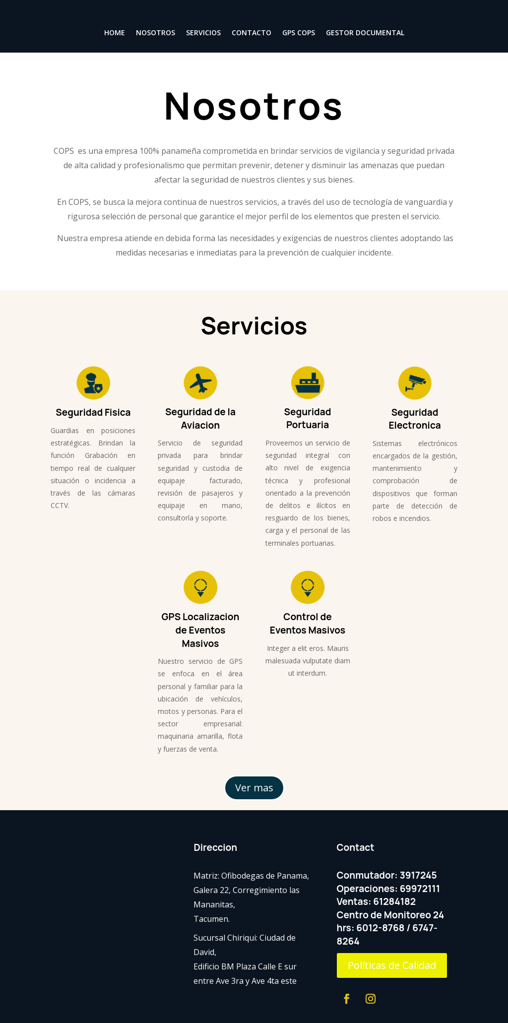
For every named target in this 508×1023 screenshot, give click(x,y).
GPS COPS (298, 33)
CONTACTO (251, 33)
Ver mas (254, 787)
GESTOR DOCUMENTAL (365, 33)
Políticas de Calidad (392, 965)
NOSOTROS (155, 33)
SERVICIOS (203, 33)
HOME (114, 33)
